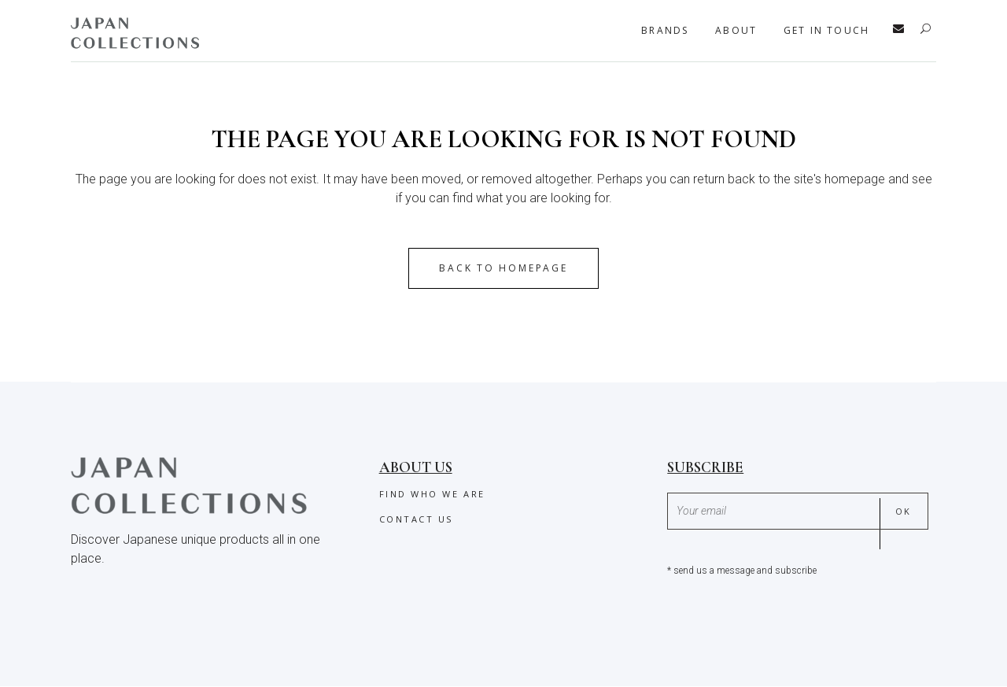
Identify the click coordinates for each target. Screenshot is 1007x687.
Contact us (416, 519)
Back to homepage (503, 268)
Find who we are (432, 494)
